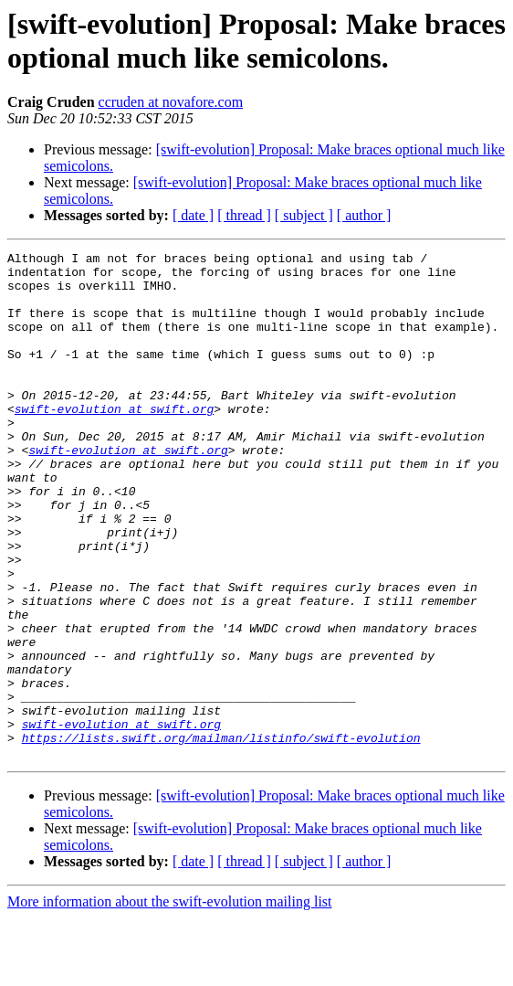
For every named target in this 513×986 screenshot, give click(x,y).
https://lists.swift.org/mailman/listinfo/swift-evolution (221, 803)
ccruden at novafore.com (171, 102)
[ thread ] (244, 215)
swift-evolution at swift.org (114, 441)
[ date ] (193, 215)
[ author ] (364, 215)
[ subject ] (304, 215)
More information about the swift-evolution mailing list (169, 970)
